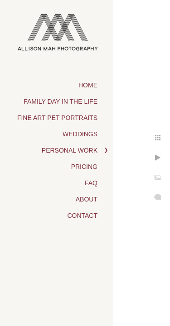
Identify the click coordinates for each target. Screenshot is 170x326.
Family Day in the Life (60, 101)
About (86, 199)
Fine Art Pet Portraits (57, 117)
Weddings (80, 134)
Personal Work (69, 150)
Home (87, 85)
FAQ (91, 183)
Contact (82, 215)
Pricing (84, 166)
